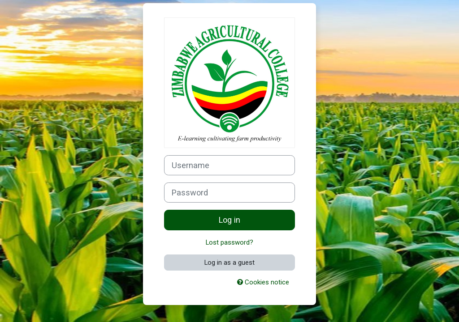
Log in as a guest (229, 262)
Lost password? (229, 242)
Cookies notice (263, 282)
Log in (229, 220)
